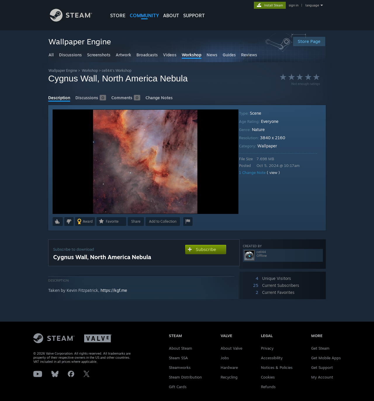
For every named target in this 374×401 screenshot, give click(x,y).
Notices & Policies (276, 367)
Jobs (225, 357)
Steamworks (180, 367)
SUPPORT (194, 15)
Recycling (229, 377)
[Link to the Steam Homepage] (75, 20)
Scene (259, 113)
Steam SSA (178, 357)
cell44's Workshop (116, 70)
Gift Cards (177, 386)
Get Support (322, 367)
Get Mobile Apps (326, 357)
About (171, 15)
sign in (293, 5)
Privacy (267, 348)
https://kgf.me (114, 290)
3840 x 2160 (276, 137)
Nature (262, 129)
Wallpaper (271, 145)
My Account (322, 377)
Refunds (268, 386)
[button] (58, 221)
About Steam (180, 348)
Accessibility (272, 357)
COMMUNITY (144, 15)
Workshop (90, 70)
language (312, 5)
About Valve (231, 348)
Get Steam (320, 348)
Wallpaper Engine (63, 70)
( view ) (277, 172)
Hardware (229, 367)
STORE (118, 15)
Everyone (274, 121)
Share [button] (136, 221)
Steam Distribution (185, 377)
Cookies (268, 377)
